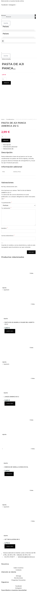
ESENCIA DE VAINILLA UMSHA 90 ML (16, 435)
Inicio (2, 87)
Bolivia (15, 140)
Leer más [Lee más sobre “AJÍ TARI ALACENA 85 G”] (9, 514)
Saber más (22, 588)
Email (3, 562)
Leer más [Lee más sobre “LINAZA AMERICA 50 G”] (9, 372)
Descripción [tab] (7, 113)
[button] (18, 30)
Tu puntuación (6, 171)
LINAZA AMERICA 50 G (12, 365)
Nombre (4, 196)
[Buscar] (35, 16)
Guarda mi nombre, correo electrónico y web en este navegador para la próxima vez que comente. (18, 214)
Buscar (3, 15)
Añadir (6, 82)
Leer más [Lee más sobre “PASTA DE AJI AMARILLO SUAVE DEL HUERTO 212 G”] (9, 299)
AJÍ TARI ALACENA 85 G (12, 507)
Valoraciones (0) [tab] (8, 117)
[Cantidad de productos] (4, 79)
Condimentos (10, 87)
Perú (19, 140)
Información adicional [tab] (10, 115)
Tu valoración (6, 176)
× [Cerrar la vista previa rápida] (0, 578)
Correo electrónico (7, 204)
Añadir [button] (9, 442)
